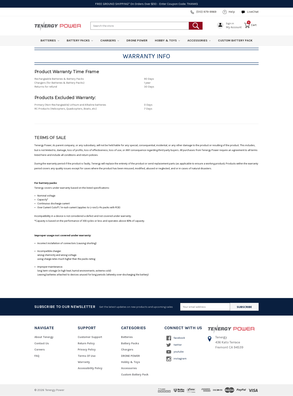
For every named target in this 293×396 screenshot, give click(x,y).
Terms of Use (86, 356)
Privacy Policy (87, 349)
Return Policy (86, 343)
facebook (175, 338)
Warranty (84, 362)
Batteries (50, 40)
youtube (174, 352)
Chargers (109, 40)
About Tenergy (44, 337)
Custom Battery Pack (235, 40)
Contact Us (41, 343)
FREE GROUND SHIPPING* (112, 4)
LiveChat (253, 11)
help (232, 11)
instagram (176, 358)
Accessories (199, 40)
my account (234, 27)
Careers (39, 349)
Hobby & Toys (167, 40)
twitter (174, 345)
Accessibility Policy (90, 368)
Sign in (230, 23)
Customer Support (90, 337)
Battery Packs (80, 40)
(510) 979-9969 (206, 11)
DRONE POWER (137, 40)
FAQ (36, 356)
